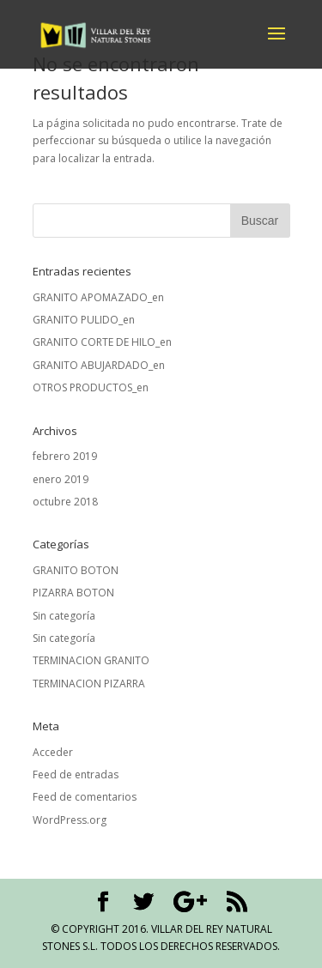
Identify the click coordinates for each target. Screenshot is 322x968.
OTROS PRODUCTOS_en (91, 387)
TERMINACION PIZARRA (89, 683)
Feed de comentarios (85, 797)
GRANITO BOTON (75, 570)
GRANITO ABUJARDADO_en (99, 365)
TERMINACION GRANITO (91, 660)
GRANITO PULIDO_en (84, 319)
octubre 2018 (65, 501)
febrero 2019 (65, 456)
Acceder (53, 752)
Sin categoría (64, 615)
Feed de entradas (75, 774)
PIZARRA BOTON (73, 592)
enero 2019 (60, 479)
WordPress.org (69, 820)
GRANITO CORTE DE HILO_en (102, 342)
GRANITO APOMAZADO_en (98, 297)
